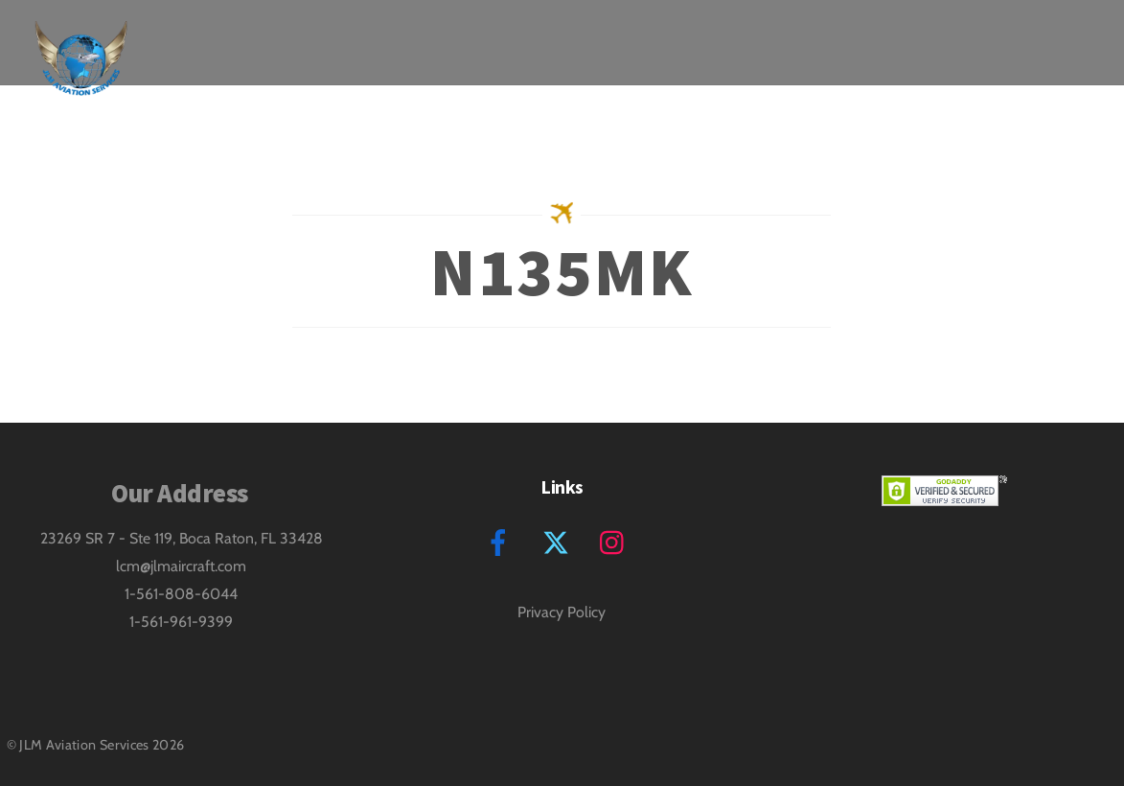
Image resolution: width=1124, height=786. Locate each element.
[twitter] (559, 540)
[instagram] (616, 540)
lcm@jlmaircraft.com (181, 566)
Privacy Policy (561, 612)
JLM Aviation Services (84, 744)
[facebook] (501, 540)
